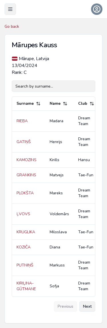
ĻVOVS (23, 214)
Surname (29, 103)
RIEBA (22, 121)
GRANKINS (26, 175)
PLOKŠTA (25, 193)
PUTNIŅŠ (25, 265)
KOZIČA (24, 247)
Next (87, 306)
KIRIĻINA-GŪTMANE (26, 286)
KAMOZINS (27, 160)
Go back (12, 26)
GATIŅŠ (24, 142)
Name (58, 103)
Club (86, 103)
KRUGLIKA (26, 232)
